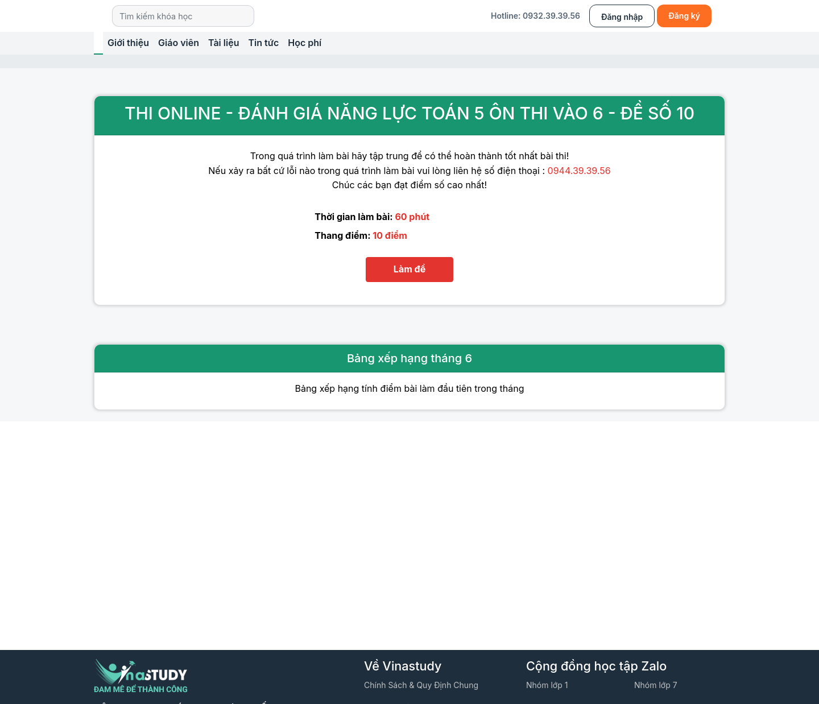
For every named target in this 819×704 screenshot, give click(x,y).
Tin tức (263, 42)
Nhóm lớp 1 (547, 685)
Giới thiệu (128, 42)
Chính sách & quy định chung (421, 685)
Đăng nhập (622, 17)
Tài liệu (223, 42)
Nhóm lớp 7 (655, 685)
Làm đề (409, 269)
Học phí (304, 42)
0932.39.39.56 (551, 15)
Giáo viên (178, 42)
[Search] (183, 15)
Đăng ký (684, 15)
